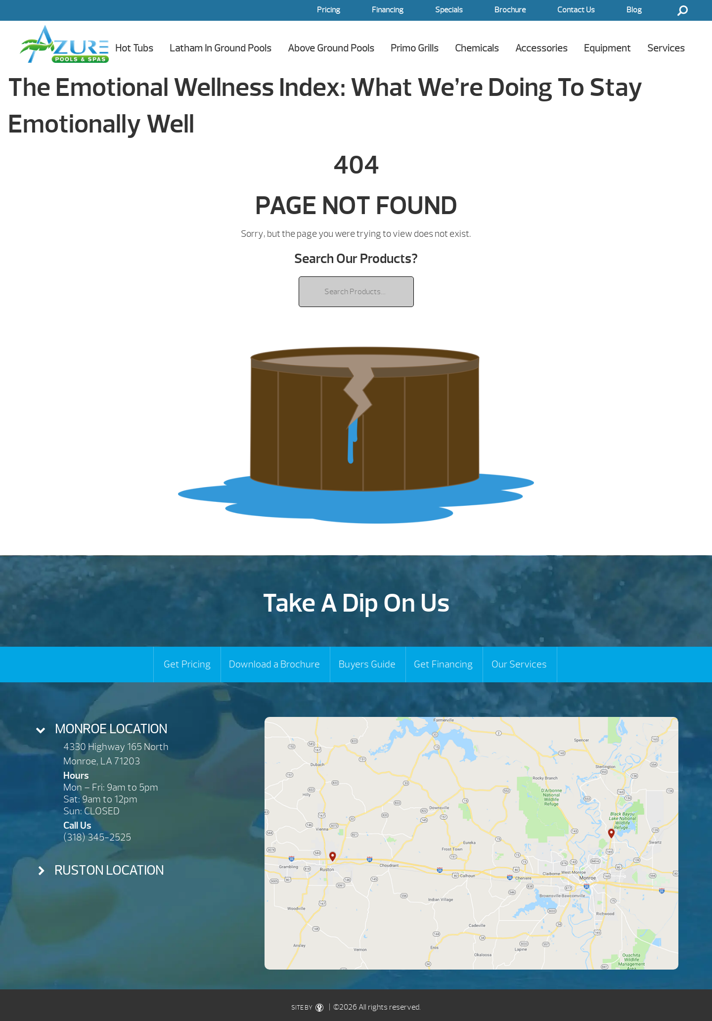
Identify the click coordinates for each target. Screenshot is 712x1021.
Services (666, 48)
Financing (387, 10)
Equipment (607, 48)
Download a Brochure (274, 664)
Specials (449, 10)
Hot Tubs (134, 48)
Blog (634, 10)
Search (682, 10)
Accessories (541, 48)
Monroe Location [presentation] (111, 729)
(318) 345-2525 (97, 837)
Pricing (328, 10)
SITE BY (309, 1008)
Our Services (519, 664)
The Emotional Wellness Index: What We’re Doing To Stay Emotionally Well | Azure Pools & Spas (64, 44)
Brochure (510, 10)
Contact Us (576, 10)
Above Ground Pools (331, 48)
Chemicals (477, 48)
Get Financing (443, 664)
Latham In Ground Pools (220, 48)
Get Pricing (187, 664)
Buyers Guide (367, 664)
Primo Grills (415, 48)
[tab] (125, 729)
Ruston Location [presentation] (109, 870)
